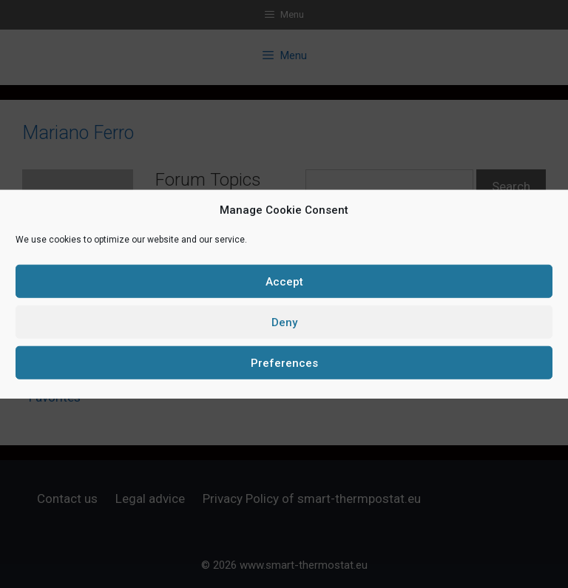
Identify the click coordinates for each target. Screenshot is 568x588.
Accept (284, 281)
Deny (284, 321)
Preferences (284, 362)
